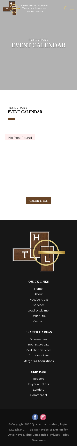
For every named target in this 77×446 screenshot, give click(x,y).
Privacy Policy (59, 435)
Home (38, 288)
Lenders (38, 389)
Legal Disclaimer (39, 310)
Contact (38, 321)
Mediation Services (38, 350)
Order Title (38, 201)
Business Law (38, 339)
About (38, 294)
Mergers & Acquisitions (38, 361)
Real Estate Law (38, 344)
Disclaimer (39, 440)
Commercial (38, 395)
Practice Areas (38, 299)
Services (38, 305)
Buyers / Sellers (38, 384)
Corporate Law (38, 355)
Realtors (38, 378)
